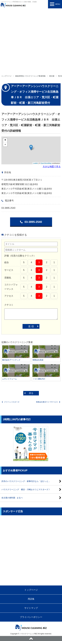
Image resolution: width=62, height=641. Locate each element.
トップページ (6, 76)
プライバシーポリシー (31, 617)
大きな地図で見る (52, 166)
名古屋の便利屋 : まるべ (12, 498)
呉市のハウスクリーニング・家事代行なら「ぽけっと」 (25, 481)
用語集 (31, 599)
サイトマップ (31, 608)
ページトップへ (31, 638)
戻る (31, 393)
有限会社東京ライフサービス (47, 402)
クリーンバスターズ (11, 402)
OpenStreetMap (46, 163)
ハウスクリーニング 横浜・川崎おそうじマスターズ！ (25, 489)
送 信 (31, 326)
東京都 (51, 76)
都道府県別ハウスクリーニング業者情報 (30, 76)
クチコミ (8, 305)
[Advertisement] (31, 41)
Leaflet (35, 163)
